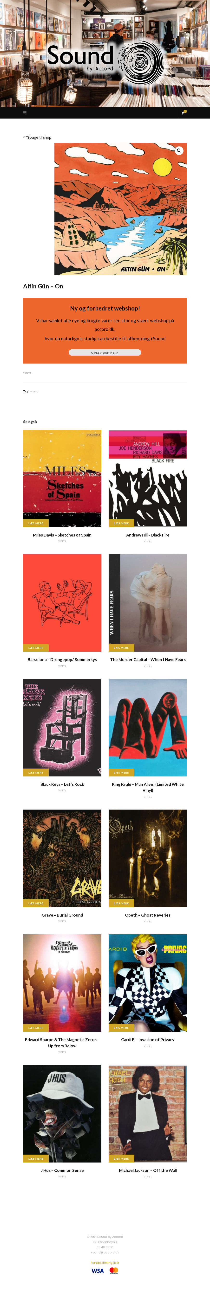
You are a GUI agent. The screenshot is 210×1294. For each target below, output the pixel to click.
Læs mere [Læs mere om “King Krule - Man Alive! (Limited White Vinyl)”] (121, 772)
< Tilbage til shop (37, 137)
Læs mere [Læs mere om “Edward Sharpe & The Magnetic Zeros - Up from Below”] (35, 1027)
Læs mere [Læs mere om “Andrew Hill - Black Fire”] (121, 523)
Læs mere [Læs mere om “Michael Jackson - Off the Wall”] (121, 1158)
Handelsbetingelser (105, 1263)
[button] (179, 150)
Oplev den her (105, 352)
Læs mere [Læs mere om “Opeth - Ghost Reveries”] (121, 903)
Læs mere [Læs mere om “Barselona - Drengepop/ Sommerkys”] (35, 647)
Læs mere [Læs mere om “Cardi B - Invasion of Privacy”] (121, 1027)
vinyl (27, 373)
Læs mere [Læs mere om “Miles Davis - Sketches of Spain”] (35, 523)
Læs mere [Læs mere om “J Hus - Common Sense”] (35, 1158)
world (34, 391)
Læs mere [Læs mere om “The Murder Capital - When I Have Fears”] (121, 647)
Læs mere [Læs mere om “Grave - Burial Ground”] (35, 903)
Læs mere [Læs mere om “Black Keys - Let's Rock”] (35, 772)
